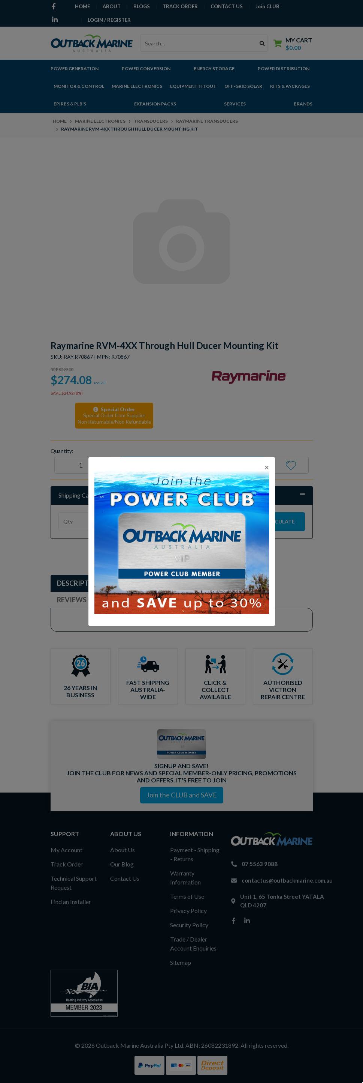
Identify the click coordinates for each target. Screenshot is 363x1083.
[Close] (266, 467)
